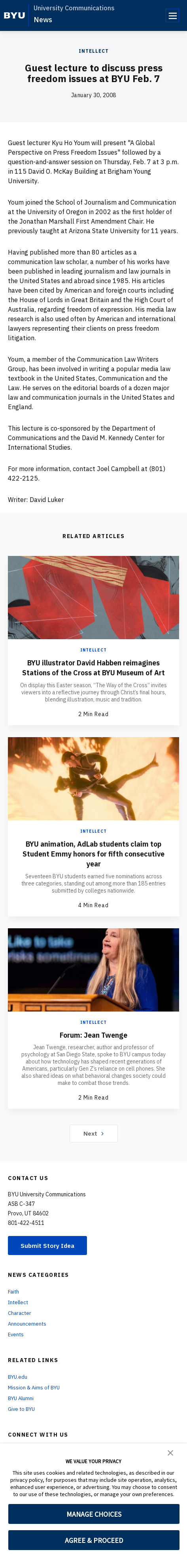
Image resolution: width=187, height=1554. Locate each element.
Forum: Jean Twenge (93, 1044)
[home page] (14, 15)
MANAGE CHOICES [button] (93, 1514)
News (43, 19)
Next (93, 1143)
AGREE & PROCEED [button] (94, 1540)
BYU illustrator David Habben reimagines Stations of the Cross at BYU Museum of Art (93, 672)
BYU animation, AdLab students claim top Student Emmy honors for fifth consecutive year (93, 863)
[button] (170, 1452)
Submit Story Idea (49, 1255)
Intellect (94, 51)
